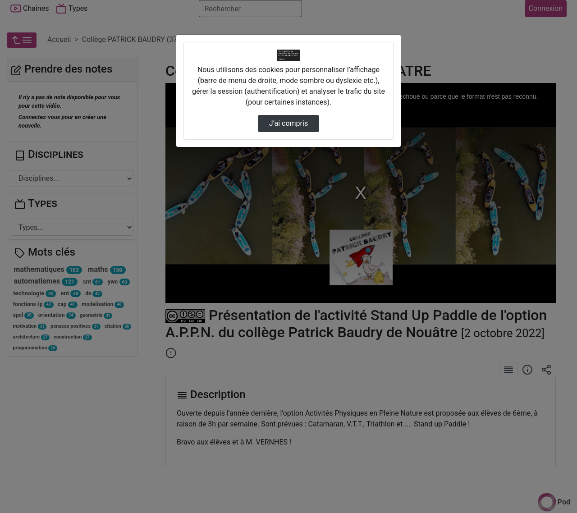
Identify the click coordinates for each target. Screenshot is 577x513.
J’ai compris (288, 123)
